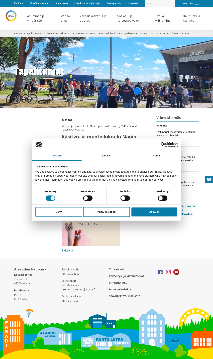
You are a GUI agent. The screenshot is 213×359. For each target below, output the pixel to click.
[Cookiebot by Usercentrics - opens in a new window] (163, 144)
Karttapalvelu (113, 3)
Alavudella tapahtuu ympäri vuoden (65, 33)
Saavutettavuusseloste (124, 296)
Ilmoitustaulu (118, 282)
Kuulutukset (62, 3)
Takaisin (68, 250)
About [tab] (156, 155)
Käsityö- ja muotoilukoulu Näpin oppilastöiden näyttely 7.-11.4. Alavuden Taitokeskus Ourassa (138, 33)
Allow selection (106, 212)
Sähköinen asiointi (39, 3)
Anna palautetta (120, 289)
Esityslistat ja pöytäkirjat (87, 3)
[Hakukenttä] (160, 3)
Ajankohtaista (33, 33)
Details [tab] (106, 155)
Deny (59, 212)
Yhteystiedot (118, 269)
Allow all (154, 212)
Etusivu (18, 33)
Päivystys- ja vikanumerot (126, 276)
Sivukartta (132, 3)
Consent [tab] (57, 155)
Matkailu (18, 3)
